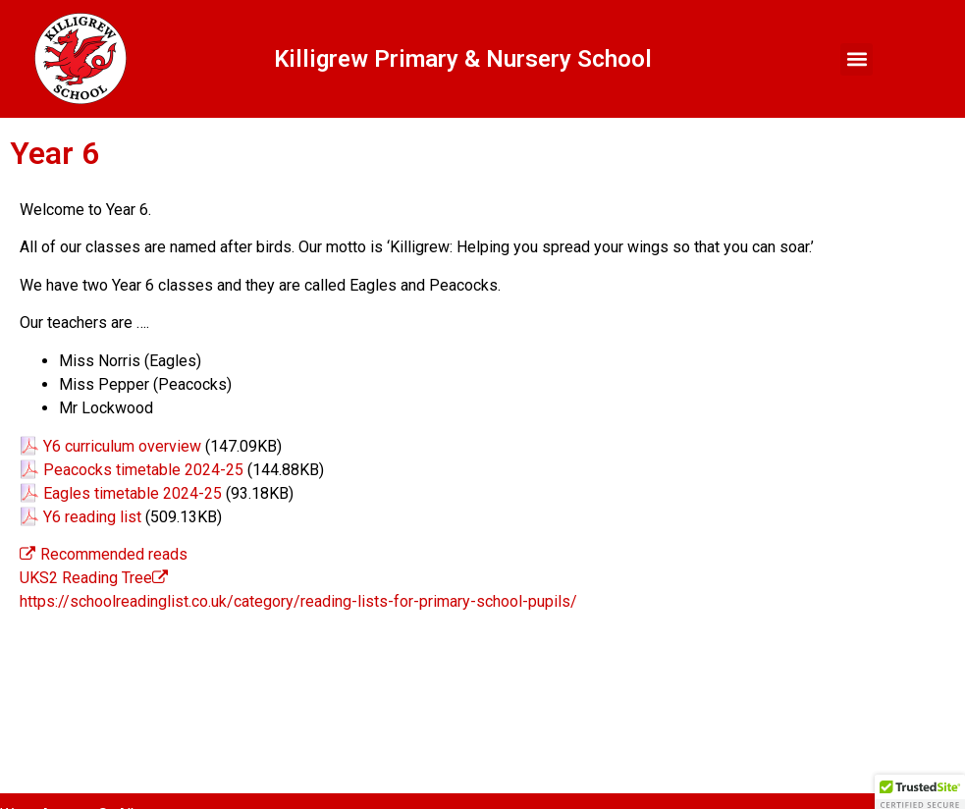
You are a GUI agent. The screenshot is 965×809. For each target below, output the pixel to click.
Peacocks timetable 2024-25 (143, 469)
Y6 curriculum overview (122, 446)
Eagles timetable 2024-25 (132, 493)
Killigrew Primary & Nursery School (463, 59)
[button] (856, 59)
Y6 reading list (92, 517)
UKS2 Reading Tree (86, 577)
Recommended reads (104, 554)
